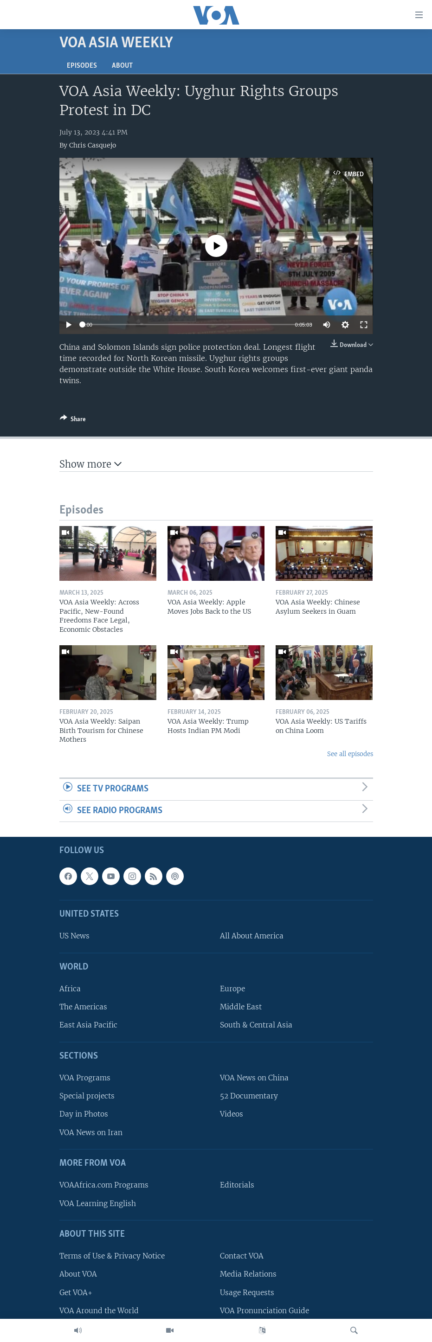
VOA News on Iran (91, 1132)
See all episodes (350, 754)
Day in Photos (83, 1114)
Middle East (241, 1007)
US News (74, 936)
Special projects (87, 1096)
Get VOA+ (75, 1292)
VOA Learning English (97, 1203)
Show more (90, 464)
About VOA (78, 1274)
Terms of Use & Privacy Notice (112, 1256)
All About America (252, 936)
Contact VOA (242, 1256)
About (122, 66)
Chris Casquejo (92, 145)
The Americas (83, 1007)
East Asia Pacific (88, 1025)
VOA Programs (84, 1078)
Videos (231, 1114)
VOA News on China (254, 1078)
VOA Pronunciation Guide (264, 1310)
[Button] (73, 421)
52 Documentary (249, 1096)
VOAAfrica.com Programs (103, 1185)
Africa (70, 989)
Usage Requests (247, 1292)
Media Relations (248, 1274)
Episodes (82, 66)
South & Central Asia (256, 1025)
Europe (232, 989)
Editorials (237, 1185)
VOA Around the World (99, 1310)
